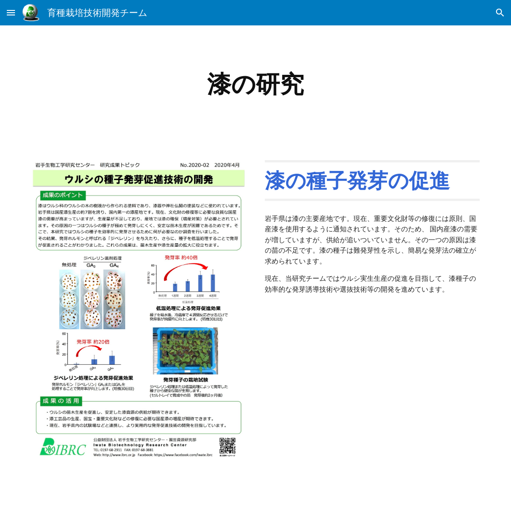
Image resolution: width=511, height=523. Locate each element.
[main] (255, 84)
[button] (11, 12)
